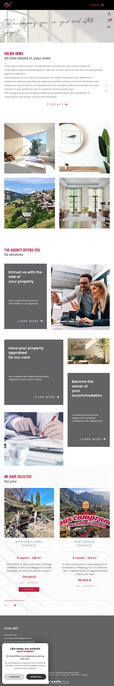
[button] (15, 605)
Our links (65, 675)
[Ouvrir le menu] (109, 5)
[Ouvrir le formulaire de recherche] (97, 5)
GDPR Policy (75, 675)
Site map (38, 675)
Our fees (30, 675)
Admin (58, 675)
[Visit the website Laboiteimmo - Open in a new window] (57, 680)
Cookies (85, 675)
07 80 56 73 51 (10, 635)
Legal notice (48, 675)
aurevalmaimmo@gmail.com (18, 638)
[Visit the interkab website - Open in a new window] (15, 668)
